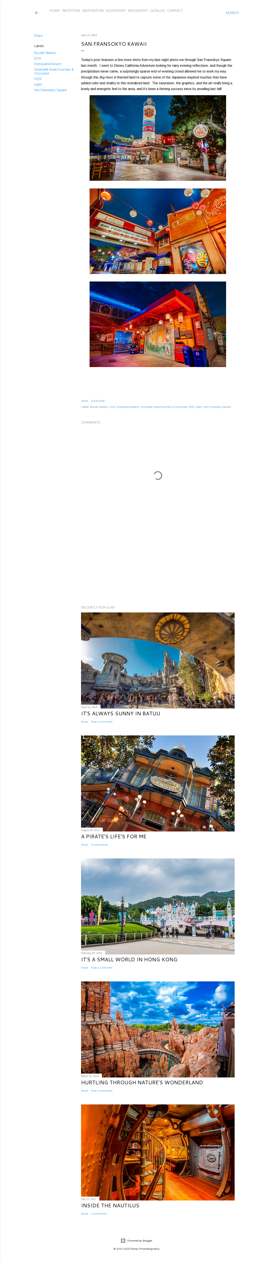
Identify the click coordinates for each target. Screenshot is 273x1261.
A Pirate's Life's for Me (114, 836)
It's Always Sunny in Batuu (120, 713)
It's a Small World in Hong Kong (129, 959)
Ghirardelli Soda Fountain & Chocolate (163, 406)
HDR (38, 79)
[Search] (232, 13)
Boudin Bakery (45, 53)
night (38, 84)
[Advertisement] (158, 565)
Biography (138, 11)
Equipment (116, 11)
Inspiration (93, 11)
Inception (71, 11)
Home (54, 11)
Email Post (98, 400)
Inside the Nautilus (110, 1205)
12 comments (99, 844)
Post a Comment (102, 721)
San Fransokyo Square (50, 90)
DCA (37, 58)
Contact (174, 11)
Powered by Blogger (136, 1240)
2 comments (99, 1213)
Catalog (157, 11)
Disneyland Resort (47, 64)
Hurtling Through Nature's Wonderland (142, 1082)
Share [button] (38, 36)
